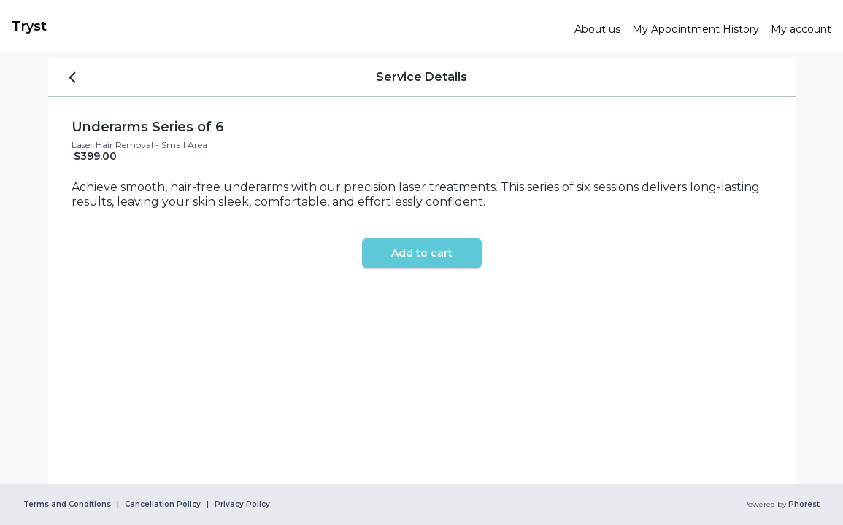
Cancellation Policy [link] (163, 504)
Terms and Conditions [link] (67, 504)
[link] (287, 26)
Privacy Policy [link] (242, 504)
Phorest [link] (803, 504)
